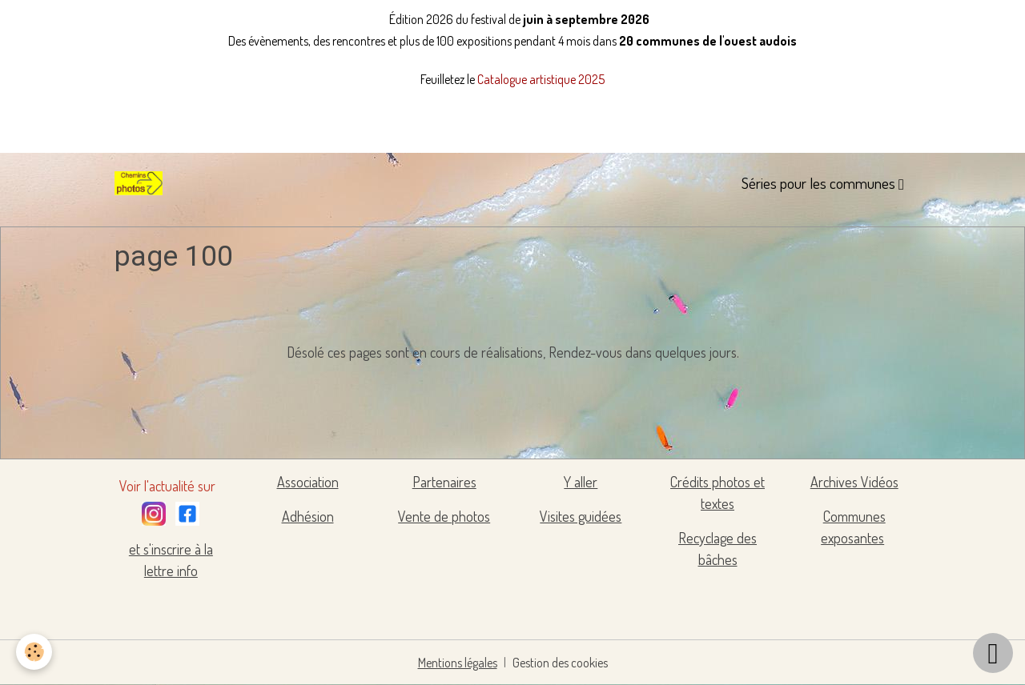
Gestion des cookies (560, 663)
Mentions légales (457, 663)
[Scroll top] (993, 653)
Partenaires (444, 482)
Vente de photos (444, 516)
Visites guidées (580, 516)
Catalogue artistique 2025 (541, 79)
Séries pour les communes (820, 183)
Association (308, 482)
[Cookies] (34, 652)
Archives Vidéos (854, 482)
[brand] (142, 183)
